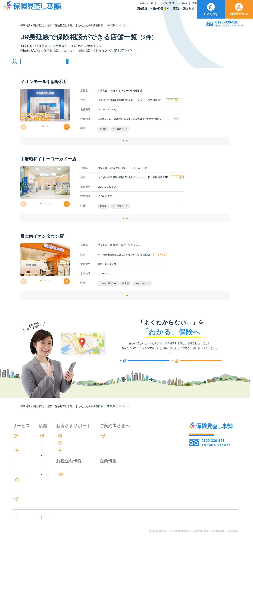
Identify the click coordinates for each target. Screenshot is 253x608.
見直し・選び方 (142, 11)
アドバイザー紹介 (24, 479)
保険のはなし (158, 6)
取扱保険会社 (185, 11)
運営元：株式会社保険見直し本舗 (207, 585)
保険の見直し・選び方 (29, 537)
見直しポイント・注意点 (28, 544)
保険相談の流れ (22, 471)
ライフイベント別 (24, 551)
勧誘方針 (37, 585)
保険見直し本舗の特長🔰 (110, 11)
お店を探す (210, 9)
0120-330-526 (107, 114)
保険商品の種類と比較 (27, 493)
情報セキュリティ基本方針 (161, 585)
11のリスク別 (21, 558)
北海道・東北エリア (71, 471)
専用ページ (146, 465)
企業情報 (144, 499)
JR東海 (111, 25)
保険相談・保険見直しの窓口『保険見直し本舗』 (47, 25)
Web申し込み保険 (24, 500)
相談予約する (239, 9)
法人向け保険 (21, 529)
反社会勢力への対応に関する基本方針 (75, 585)
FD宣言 (19, 585)
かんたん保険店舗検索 (90, 25)
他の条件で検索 (85, 64)
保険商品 (164, 11)
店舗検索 (62, 465)
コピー (172, 105)
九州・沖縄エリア (69, 503)
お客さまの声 (105, 6)
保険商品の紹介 (25, 486)
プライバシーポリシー (122, 585)
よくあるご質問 (124, 6)
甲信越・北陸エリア (71, 484)
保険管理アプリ (22, 508)
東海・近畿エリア (69, 490)
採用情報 (144, 507)
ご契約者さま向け (182, 6)
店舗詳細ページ (104, 150)
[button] (43, 131)
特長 (18, 465)
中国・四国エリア (69, 497)
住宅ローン (20, 515)
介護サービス (23, 522)
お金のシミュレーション (110, 507)
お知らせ (141, 6)
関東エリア (65, 478)
